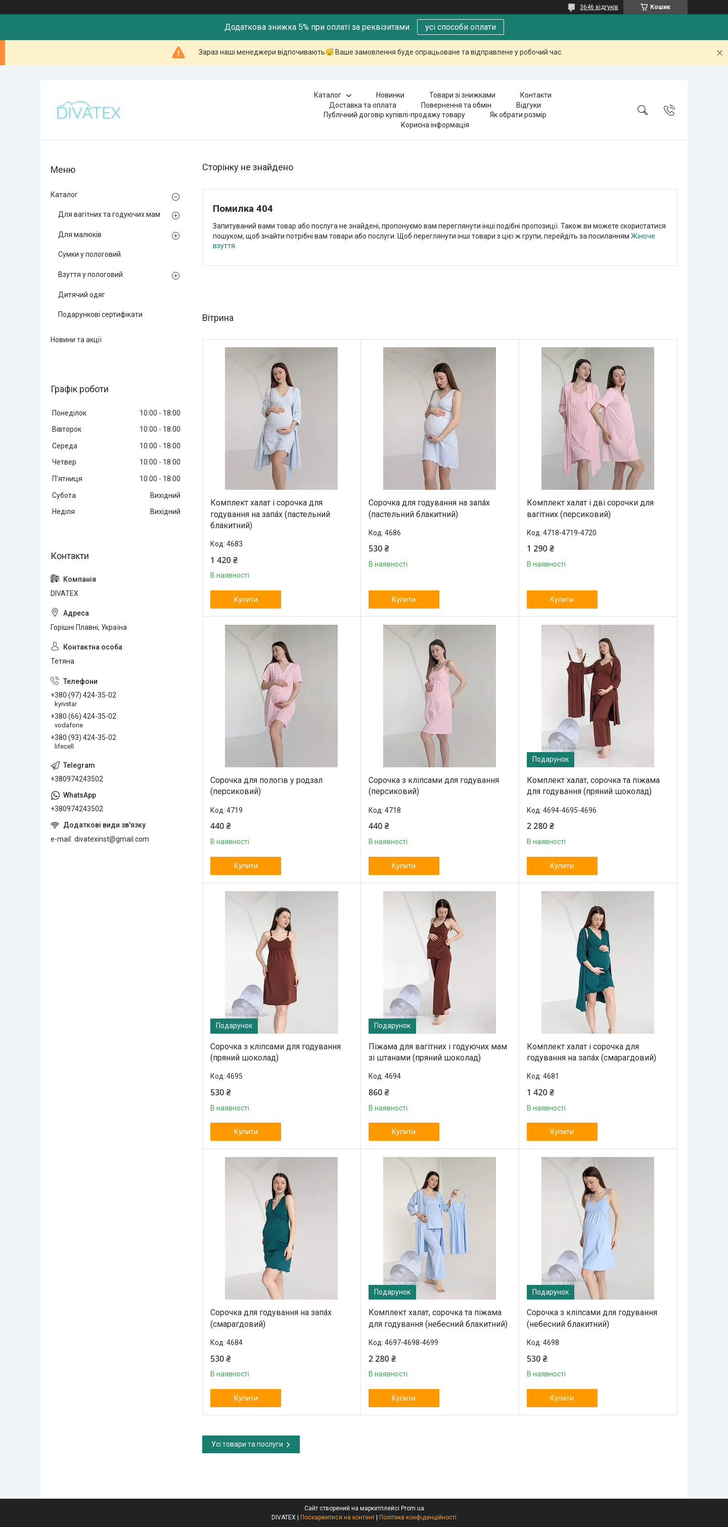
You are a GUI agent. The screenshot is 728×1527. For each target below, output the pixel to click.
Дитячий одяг (81, 295)
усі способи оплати (460, 27)
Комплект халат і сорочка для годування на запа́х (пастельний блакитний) (270, 514)
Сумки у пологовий (89, 254)
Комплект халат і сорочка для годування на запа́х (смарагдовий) (591, 1052)
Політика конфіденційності (418, 1517)
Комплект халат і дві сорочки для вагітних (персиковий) (590, 508)
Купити (246, 599)
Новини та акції (76, 340)
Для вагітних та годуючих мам (109, 214)
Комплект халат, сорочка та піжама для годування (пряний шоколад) (593, 785)
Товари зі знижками (462, 95)
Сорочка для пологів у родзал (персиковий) (266, 785)
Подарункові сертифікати (100, 314)
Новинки (390, 95)
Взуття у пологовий (90, 274)
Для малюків (80, 234)
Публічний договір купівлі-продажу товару (394, 115)
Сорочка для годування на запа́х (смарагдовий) (271, 1318)
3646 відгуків (599, 7)
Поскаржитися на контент (337, 1517)
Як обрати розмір (518, 115)
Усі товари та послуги (247, 1444)
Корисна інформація (435, 125)
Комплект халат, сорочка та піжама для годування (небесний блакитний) (438, 1318)
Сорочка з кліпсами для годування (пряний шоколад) (275, 1052)
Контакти (536, 95)
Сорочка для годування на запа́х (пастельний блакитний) (429, 508)
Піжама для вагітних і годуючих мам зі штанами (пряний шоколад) (438, 1052)
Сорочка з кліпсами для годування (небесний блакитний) (592, 1318)
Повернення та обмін (456, 105)
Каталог (327, 95)
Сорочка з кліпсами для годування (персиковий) (434, 785)
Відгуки (528, 105)
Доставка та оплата (362, 105)
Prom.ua (412, 1508)
